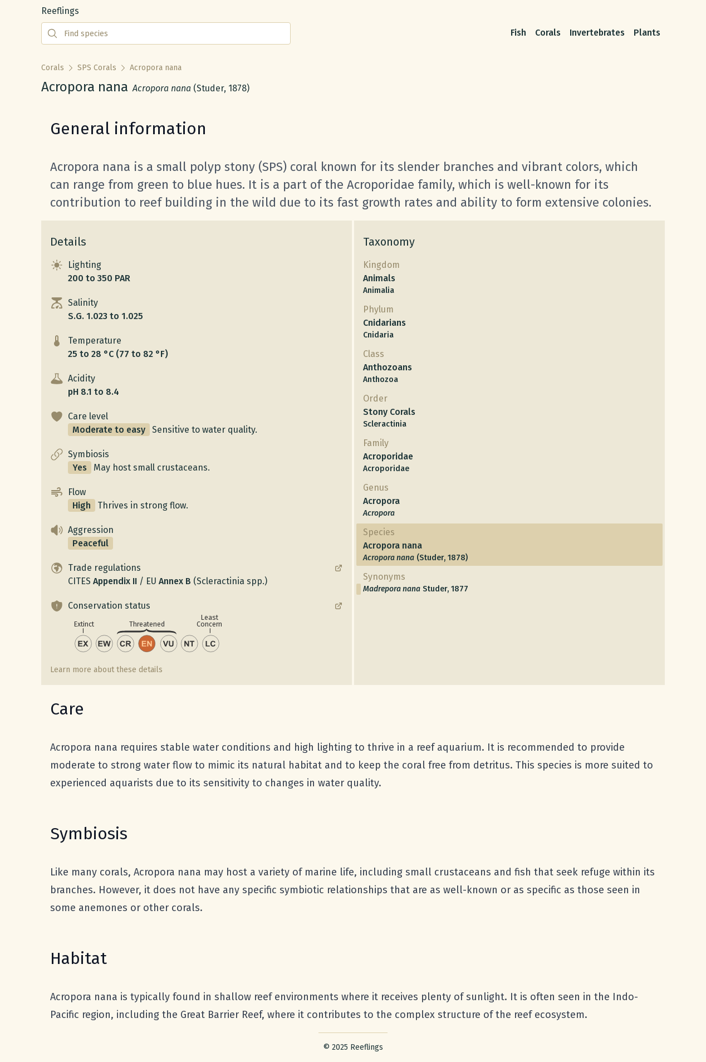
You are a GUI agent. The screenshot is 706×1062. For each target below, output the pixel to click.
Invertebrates (597, 32)
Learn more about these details (106, 669)
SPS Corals (96, 67)
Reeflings (60, 11)
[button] (196, 272)
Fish (518, 32)
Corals (548, 32)
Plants (647, 32)
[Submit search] (52, 33)
